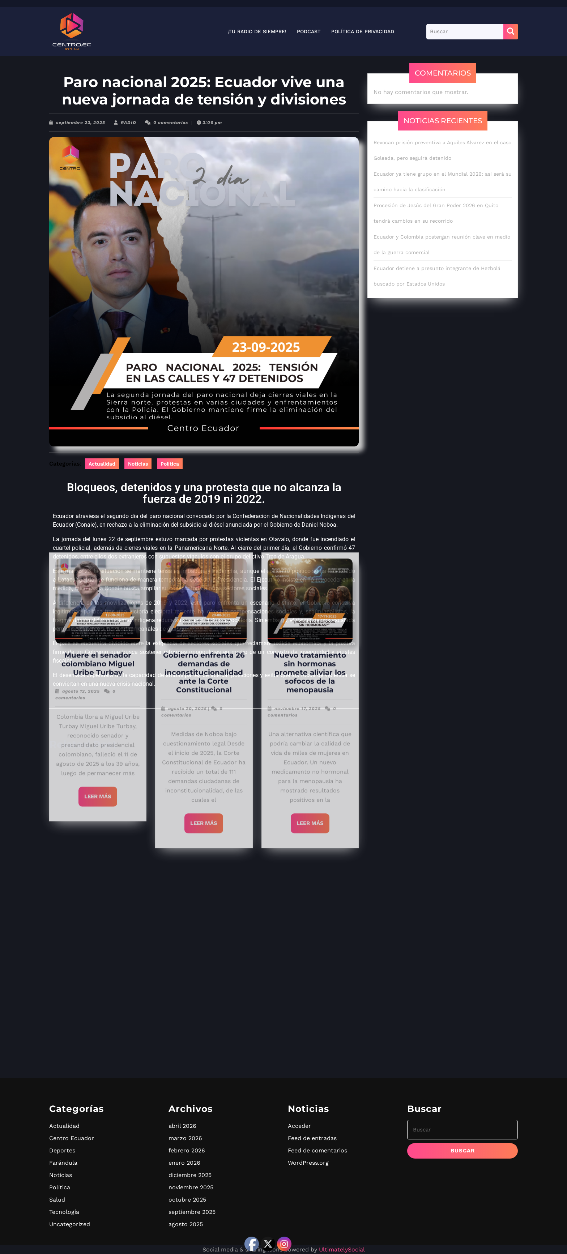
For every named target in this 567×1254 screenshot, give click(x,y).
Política (170, 464)
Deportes (62, 1150)
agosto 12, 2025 (81, 157)
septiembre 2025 (192, 1211)
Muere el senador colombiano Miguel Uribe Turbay (98, 130)
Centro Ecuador (71, 1138)
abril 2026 (182, 1125)
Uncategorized (69, 1224)
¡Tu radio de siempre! (256, 31)
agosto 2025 (186, 1224)
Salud (57, 1199)
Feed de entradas (312, 1138)
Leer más (100, 259)
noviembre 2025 (191, 1187)
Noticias (138, 464)
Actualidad (102, 464)
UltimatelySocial (342, 1249)
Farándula (63, 1162)
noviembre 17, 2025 (297, 174)
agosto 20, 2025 (187, 174)
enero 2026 (184, 1162)
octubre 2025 (187, 1199)
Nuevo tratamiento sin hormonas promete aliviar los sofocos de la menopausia (310, 139)
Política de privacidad (362, 31)
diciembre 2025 (190, 1175)
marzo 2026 (185, 1138)
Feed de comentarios (317, 1150)
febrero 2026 (187, 1150)
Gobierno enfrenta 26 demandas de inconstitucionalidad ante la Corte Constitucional (204, 139)
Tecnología (64, 1211)
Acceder (299, 1125)
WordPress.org (308, 1162)
